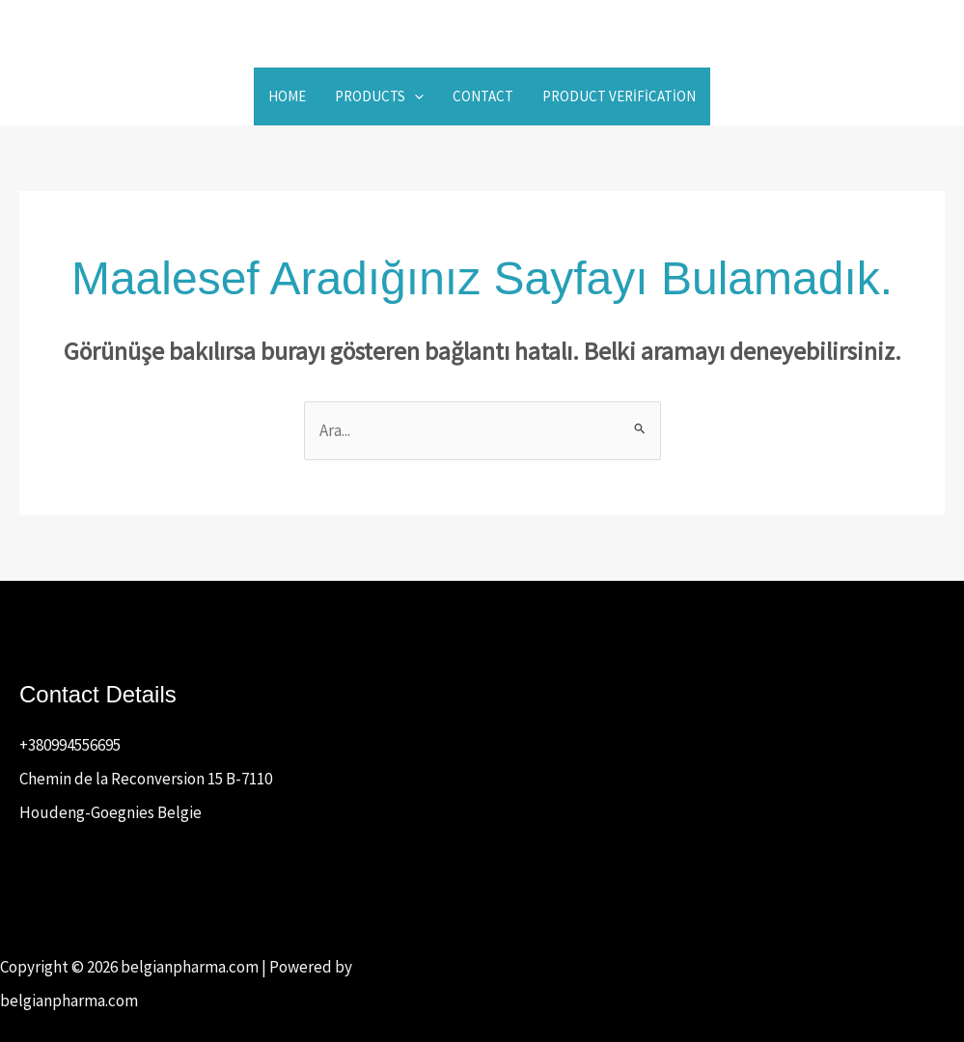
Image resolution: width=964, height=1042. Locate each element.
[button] (414, 96)
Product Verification (619, 96)
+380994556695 (70, 744)
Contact (483, 96)
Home (287, 96)
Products (379, 96)
